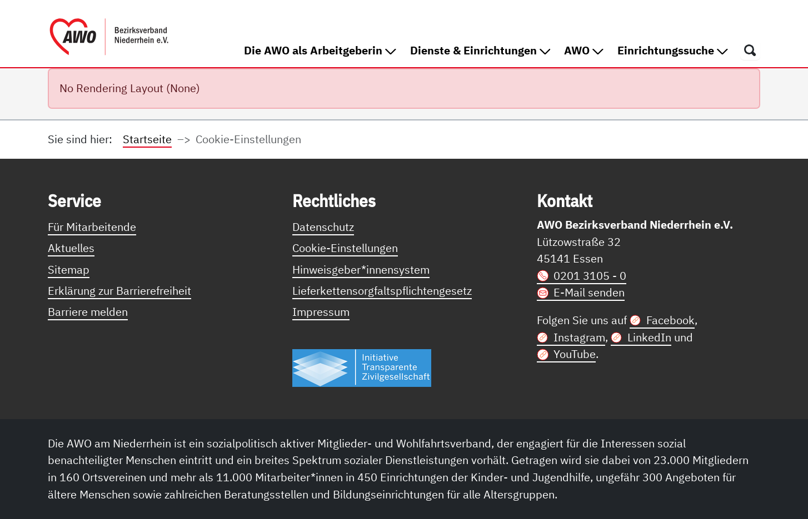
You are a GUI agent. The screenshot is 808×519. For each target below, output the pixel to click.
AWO (583, 50)
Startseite (147, 139)
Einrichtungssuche (672, 50)
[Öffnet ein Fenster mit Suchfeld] (750, 50)
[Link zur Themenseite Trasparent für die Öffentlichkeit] (361, 368)
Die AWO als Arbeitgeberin (320, 50)
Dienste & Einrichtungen (480, 50)
